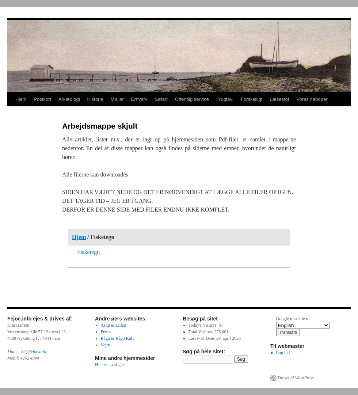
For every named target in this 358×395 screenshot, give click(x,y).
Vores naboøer (312, 99)
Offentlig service (192, 99)
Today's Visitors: (203, 325)
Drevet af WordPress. (296, 377)
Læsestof (279, 99)
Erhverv (139, 99)
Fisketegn (88, 252)
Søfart (161, 99)
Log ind (283, 352)
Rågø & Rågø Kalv (117, 338)
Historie (95, 99)
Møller (117, 99)
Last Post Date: (202, 338)
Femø (106, 331)
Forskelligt (251, 99)
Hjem (20, 99)
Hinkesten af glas (110, 364)
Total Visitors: (201, 331)
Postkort (42, 99)
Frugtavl (224, 99)
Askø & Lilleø (113, 325)
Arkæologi (69, 99)
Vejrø (105, 344)
